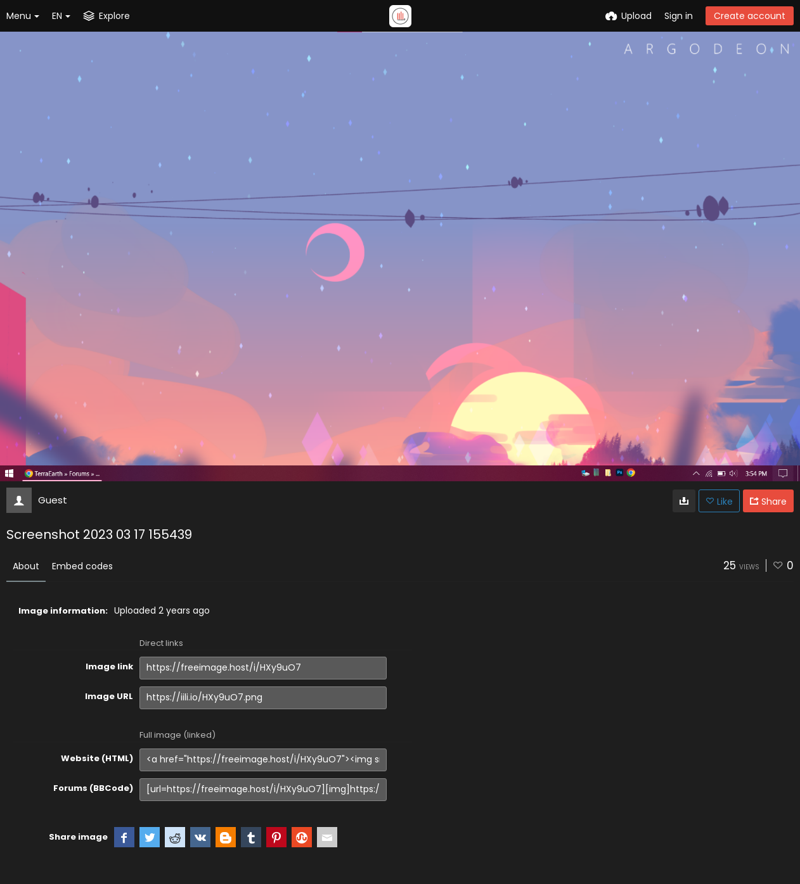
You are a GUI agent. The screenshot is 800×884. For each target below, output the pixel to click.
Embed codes (82, 566)
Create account (749, 15)
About (26, 566)
